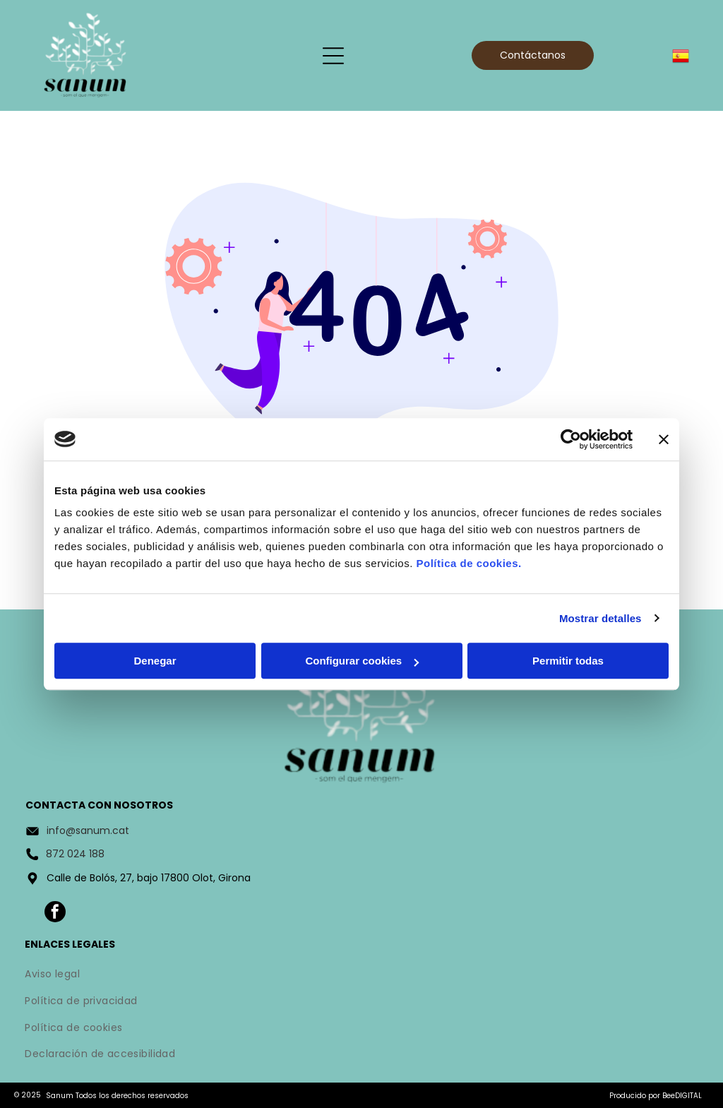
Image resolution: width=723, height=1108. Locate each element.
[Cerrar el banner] (664, 439)
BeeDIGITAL (682, 1095)
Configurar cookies (362, 661)
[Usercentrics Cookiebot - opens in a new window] (571, 439)
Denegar (154, 661)
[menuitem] (361, 976)
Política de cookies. (468, 563)
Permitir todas (568, 661)
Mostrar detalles (600, 618)
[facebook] (55, 913)
